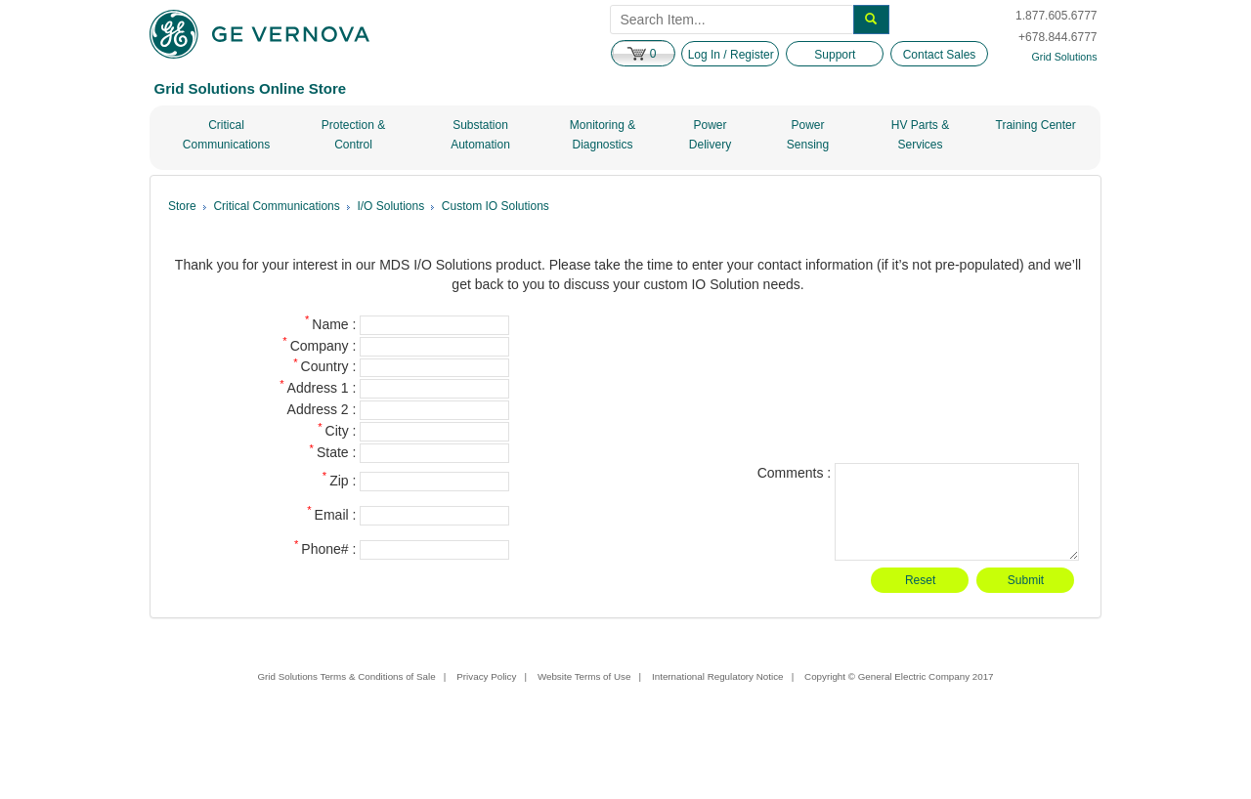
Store (182, 206)
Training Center (1036, 125)
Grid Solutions (1065, 57)
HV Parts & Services (920, 134)
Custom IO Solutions (495, 206)
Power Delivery (710, 134)
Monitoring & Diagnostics (602, 134)
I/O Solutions (390, 206)
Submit (1026, 580)
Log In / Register (731, 55)
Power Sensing (808, 134)
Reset (920, 580)
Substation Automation (480, 134)
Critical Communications (226, 134)
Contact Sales (939, 55)
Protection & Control (353, 134)
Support (834, 55)
